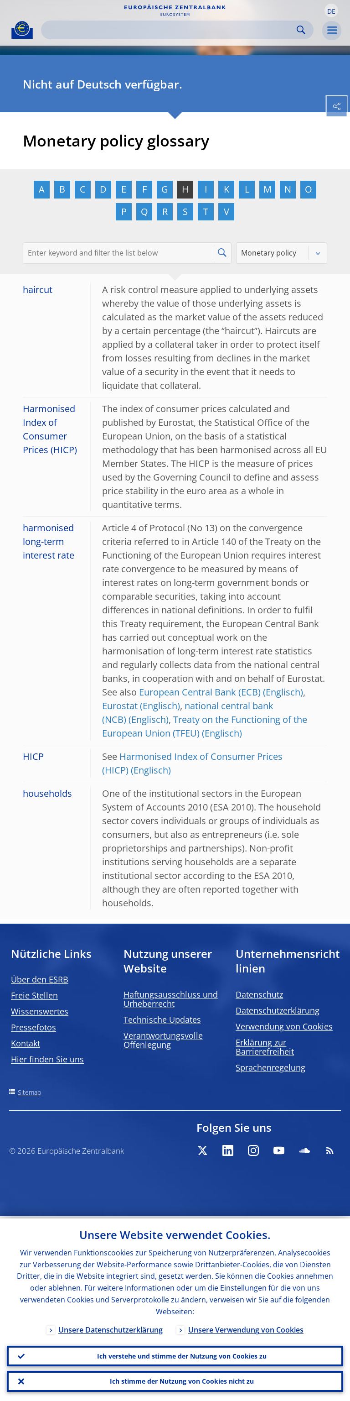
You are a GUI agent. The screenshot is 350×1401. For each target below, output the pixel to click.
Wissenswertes (39, 1011)
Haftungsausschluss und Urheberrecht (171, 999)
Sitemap (29, 1092)
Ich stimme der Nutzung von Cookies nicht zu (182, 1380)
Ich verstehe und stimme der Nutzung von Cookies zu (182, 1354)
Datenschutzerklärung (277, 1010)
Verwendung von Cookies (284, 1026)
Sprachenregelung (270, 1067)
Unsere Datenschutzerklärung (110, 1328)
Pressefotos (33, 1027)
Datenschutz (259, 994)
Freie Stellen (34, 995)
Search (301, 30)
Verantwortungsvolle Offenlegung (163, 1040)
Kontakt (25, 1043)
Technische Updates (162, 1019)
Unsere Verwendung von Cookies (246, 1328)
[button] (331, 10)
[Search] (169, 30)
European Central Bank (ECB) (200, 692)
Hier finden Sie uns (47, 1059)
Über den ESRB (39, 979)
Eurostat (120, 706)
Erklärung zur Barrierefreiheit (265, 1047)
